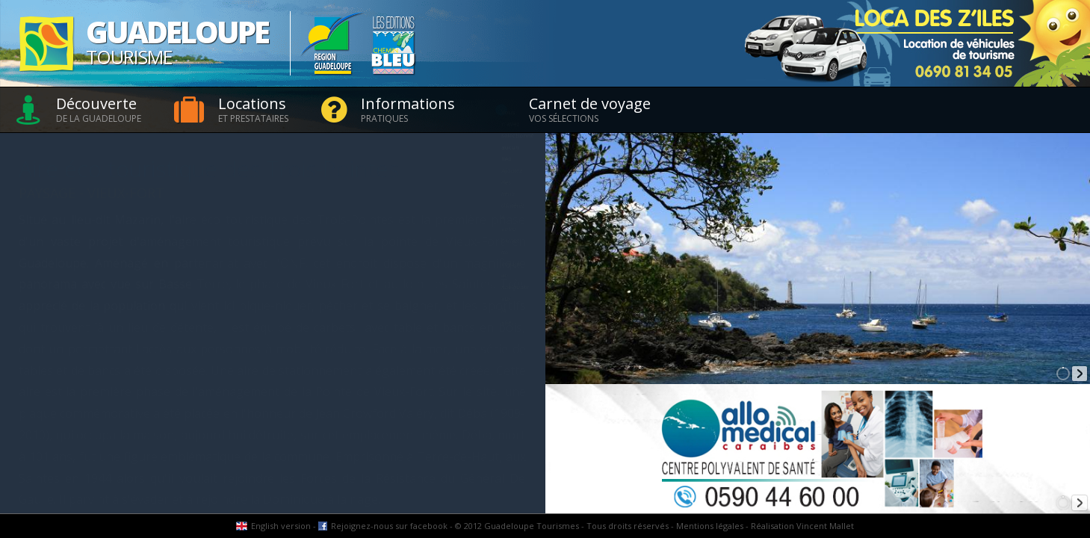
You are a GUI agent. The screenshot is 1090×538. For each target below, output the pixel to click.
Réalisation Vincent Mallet (802, 525)
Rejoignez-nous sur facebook (389, 525)
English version (281, 525)
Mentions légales (709, 525)
